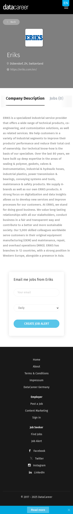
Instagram (39, 465)
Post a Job (36, 404)
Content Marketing (36, 410)
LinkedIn (39, 472)
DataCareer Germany (36, 387)
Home (36, 359)
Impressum (36, 380)
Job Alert (36, 441)
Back (13, 22)
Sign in (36, 417)
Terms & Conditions (37, 373)
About (36, 366)
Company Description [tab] (25, 98)
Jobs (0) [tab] (56, 98)
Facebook (39, 451)
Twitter (39, 458)
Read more (38, 509)
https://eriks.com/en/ (23, 69)
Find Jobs (36, 434)
